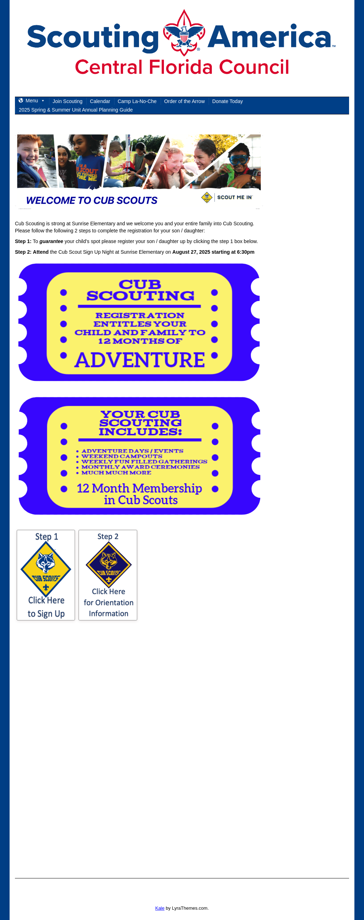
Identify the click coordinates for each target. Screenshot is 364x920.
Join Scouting (67, 101)
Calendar (100, 101)
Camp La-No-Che (137, 101)
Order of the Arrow (184, 101)
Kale (160, 908)
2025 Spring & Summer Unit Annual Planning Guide (76, 110)
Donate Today (227, 101)
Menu (35, 100)
